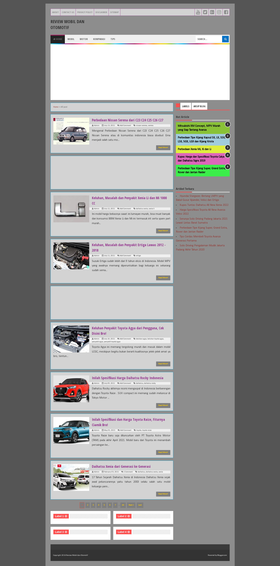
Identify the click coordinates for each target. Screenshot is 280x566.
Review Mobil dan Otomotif (67, 24)
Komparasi (99, 39)
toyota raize (146, 430)
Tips (113, 39)
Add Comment (125, 126)
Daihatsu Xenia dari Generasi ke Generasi (124, 466)
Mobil (71, 39)
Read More (163, 147)
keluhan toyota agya (155, 339)
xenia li (151, 209)
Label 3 (59, 532)
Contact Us (68, 12)
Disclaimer (101, 12)
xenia (161, 472)
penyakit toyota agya (112, 342)
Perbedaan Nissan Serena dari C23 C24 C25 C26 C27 (131, 119)
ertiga (138, 256)
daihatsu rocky (150, 383)
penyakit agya (97, 342)
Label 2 (122, 516)
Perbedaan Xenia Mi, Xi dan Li (194, 149)
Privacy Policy (84, 12)
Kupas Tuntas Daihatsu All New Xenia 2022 (204, 205)
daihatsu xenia (142, 209)
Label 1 (59, 516)
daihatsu (139, 383)
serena (150, 126)
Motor (84, 39)
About (55, 12)
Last (140, 505)
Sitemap (114, 12)
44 (123, 505)
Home (57, 39)
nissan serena (141, 126)
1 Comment (128, 472)
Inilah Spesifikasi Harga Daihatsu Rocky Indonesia (131, 377)
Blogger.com (222, 555)
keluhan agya (141, 339)
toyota (138, 430)
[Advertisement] (140, 72)
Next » (131, 505)
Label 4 (122, 532)
